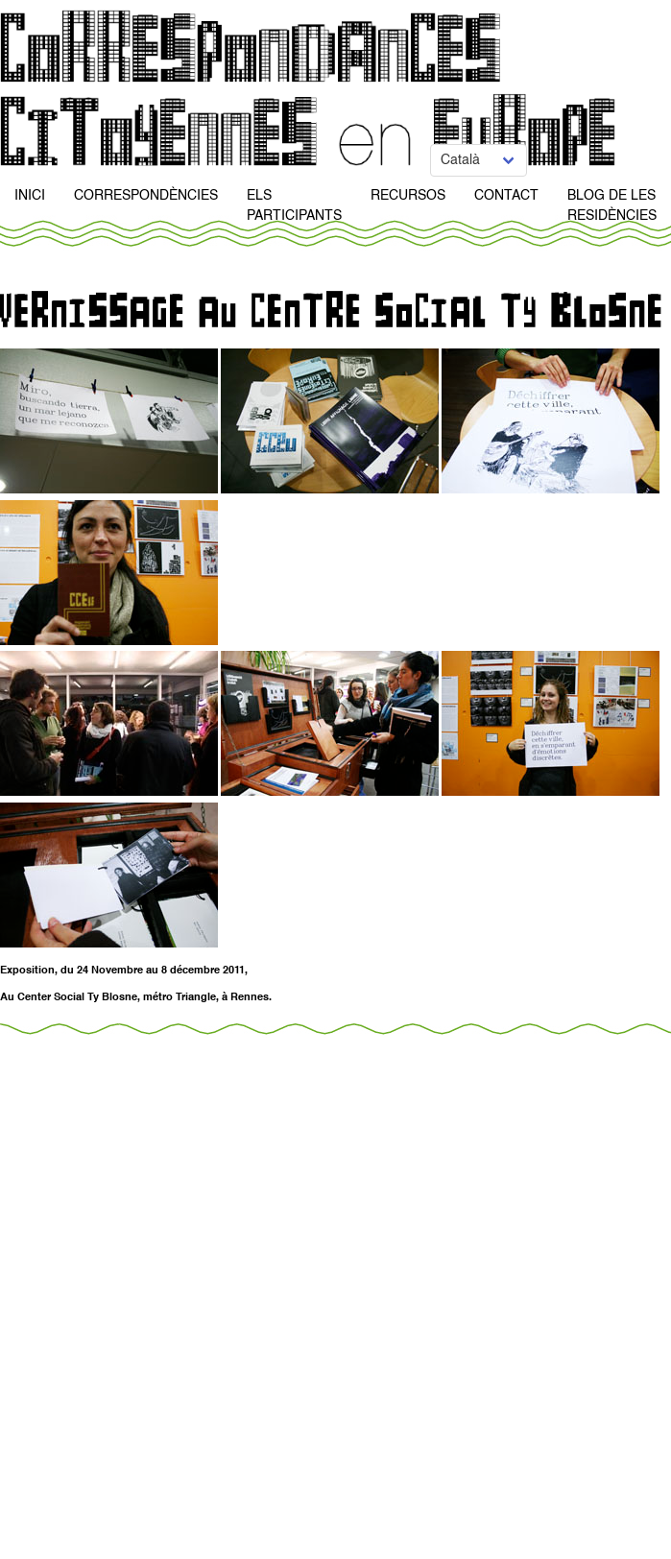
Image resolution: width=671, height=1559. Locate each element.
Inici (29, 196)
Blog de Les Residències (612, 206)
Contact (506, 196)
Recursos (408, 196)
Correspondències (146, 196)
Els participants (294, 206)
